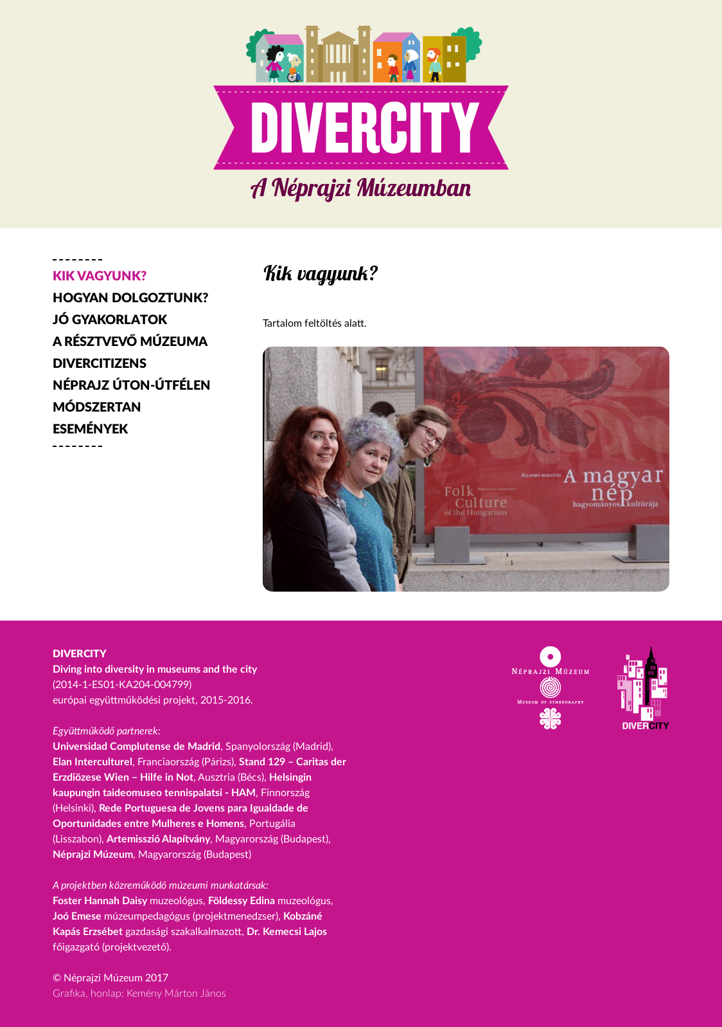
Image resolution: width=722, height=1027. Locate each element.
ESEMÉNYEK (90, 429)
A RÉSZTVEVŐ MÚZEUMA (130, 342)
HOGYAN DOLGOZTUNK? (130, 298)
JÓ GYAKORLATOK (110, 320)
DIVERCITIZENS (99, 364)
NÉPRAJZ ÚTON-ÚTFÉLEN (132, 385)
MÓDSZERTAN (97, 407)
